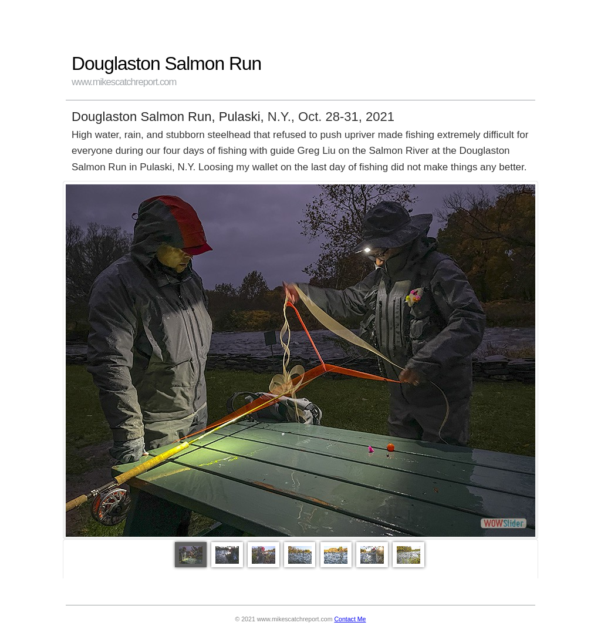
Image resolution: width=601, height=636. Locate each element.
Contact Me (350, 618)
